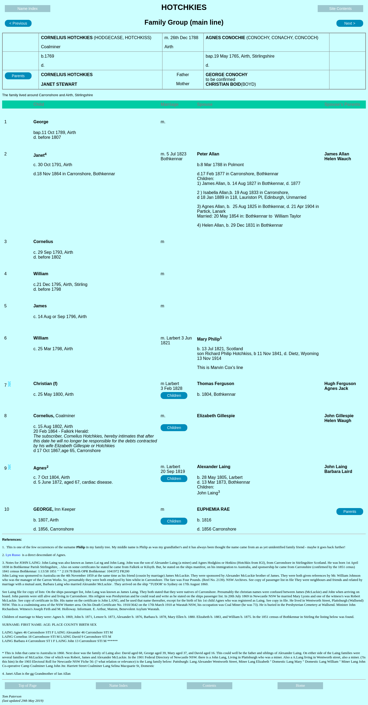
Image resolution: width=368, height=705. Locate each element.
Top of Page (27, 686)
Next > (349, 23)
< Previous (18, 23)
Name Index (27, 8)
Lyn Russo (13, 555)
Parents (18, 76)
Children (174, 395)
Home (300, 686)
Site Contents (340, 8)
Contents (209, 686)
